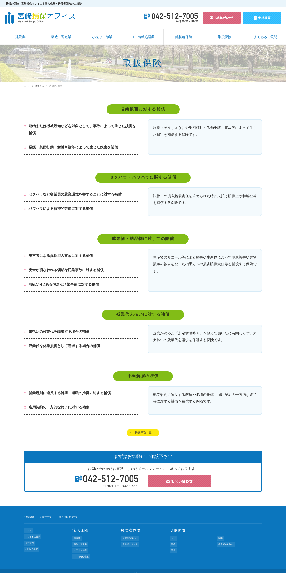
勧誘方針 (31, 519)
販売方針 (48, 519)
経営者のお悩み (227, 543)
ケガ (173, 539)
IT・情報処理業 (143, 37)
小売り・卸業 (102, 37)
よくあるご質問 (265, 37)
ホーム (28, 85)
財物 (220, 539)
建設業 (20, 37)
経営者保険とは (131, 539)
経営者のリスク (131, 543)
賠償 (173, 547)
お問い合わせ (33, 544)
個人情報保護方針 (71, 519)
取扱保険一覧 (143, 434)
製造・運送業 (61, 37)
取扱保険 (224, 37)
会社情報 (30, 540)
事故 (173, 543)
